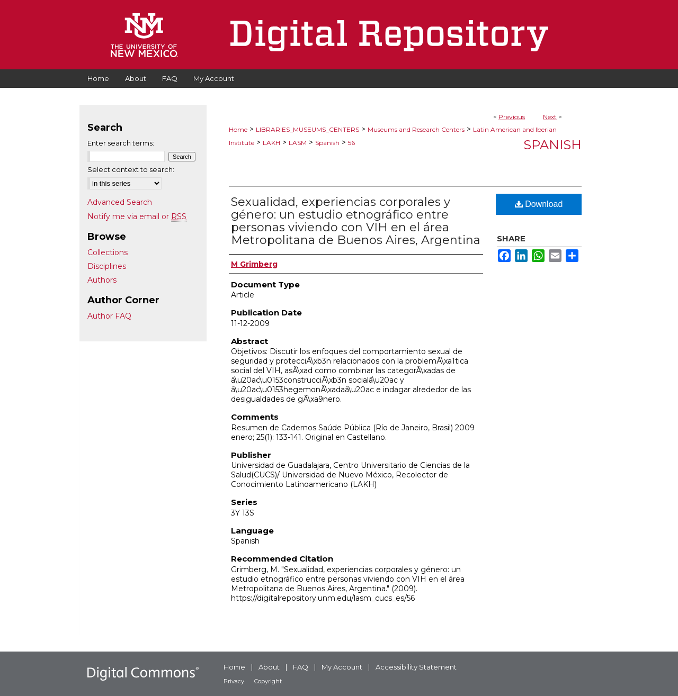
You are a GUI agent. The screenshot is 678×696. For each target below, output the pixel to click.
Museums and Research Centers (416, 129)
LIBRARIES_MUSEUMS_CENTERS (307, 129)
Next (550, 117)
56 (351, 143)
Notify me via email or (136, 216)
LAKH (271, 143)
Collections (107, 252)
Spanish (327, 143)
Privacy (234, 681)
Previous (511, 117)
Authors (102, 280)
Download (539, 204)
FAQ (300, 667)
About (269, 667)
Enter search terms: (120, 143)
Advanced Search (119, 202)
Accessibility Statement (416, 667)
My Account (342, 667)
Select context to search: (130, 169)
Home (238, 129)
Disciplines (106, 266)
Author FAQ (109, 316)
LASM (298, 143)
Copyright (268, 681)
